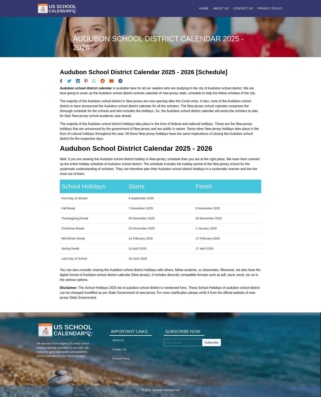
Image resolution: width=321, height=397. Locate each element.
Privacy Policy (270, 8)
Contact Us (243, 8)
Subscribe (211, 342)
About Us (220, 8)
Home (203, 8)
